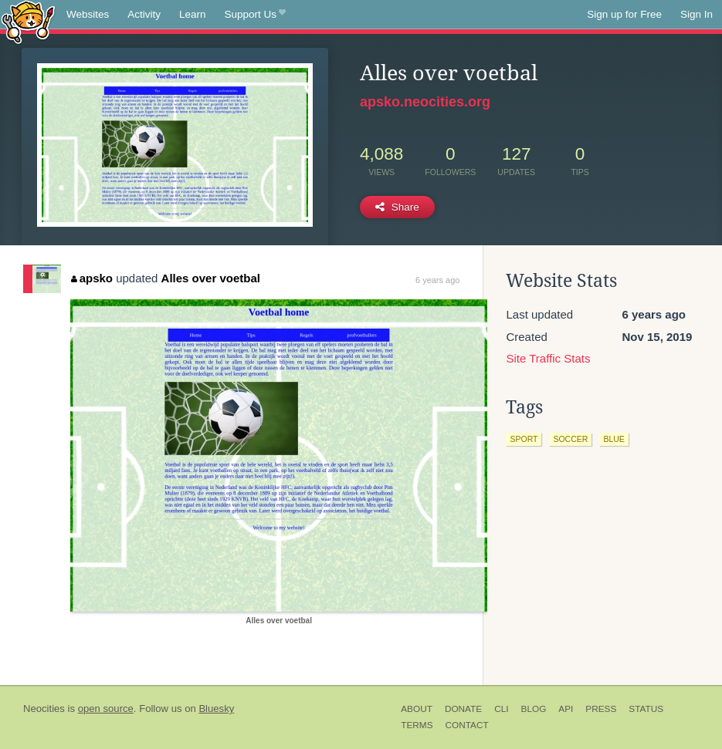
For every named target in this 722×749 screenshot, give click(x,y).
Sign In (696, 14)
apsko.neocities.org (425, 102)
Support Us (255, 14)
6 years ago (437, 280)
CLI (501, 708)
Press (600, 708)
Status (646, 708)
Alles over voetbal (210, 278)
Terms (416, 725)
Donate (463, 708)
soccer (570, 439)
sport (523, 439)
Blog (534, 708)
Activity (144, 14)
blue (613, 439)
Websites (87, 14)
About (416, 708)
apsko (92, 278)
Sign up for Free (624, 14)
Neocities (44, 708)
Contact (467, 725)
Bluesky (216, 708)
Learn (192, 14)
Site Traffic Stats (548, 358)
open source (106, 708)
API (565, 708)
